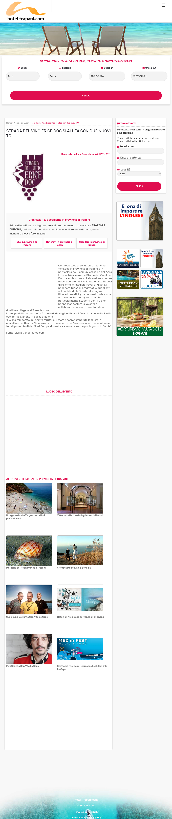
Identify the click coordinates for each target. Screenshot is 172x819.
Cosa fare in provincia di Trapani (92, 243)
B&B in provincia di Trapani (26, 243)
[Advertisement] (31, 285)
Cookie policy (78, 817)
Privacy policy (93, 817)
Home (9, 122)
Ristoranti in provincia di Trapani (59, 243)
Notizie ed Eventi (22, 122)
